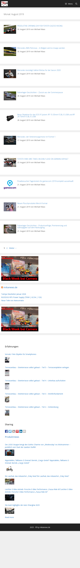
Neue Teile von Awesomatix (12, 300)
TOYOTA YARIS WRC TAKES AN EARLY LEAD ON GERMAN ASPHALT (42, 159)
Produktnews (12, 436)
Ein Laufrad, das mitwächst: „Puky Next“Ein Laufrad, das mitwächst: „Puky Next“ (37, 476)
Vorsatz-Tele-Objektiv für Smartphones (20, 354)
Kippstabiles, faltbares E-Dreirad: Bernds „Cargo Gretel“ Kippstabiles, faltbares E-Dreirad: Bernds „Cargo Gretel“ (37, 461)
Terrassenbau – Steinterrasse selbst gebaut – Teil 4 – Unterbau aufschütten (35, 380)
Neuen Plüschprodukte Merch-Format (32, 203)
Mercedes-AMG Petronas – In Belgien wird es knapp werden (41, 48)
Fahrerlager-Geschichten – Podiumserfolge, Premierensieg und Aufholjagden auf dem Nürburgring (42, 226)
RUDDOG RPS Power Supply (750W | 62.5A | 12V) (21, 297)
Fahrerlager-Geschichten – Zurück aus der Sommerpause (40, 92)
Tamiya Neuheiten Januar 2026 (13, 294)
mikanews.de (10, 287)
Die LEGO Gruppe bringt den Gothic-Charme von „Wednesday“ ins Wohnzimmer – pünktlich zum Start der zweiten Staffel (37, 445)
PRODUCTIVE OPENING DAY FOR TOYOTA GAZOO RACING (40, 26)
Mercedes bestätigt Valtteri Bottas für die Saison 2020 (39, 70)
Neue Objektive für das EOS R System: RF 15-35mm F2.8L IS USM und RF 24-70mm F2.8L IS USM (46, 115)
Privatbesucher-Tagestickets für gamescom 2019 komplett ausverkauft (45, 181)
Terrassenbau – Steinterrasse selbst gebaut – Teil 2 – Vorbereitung (31, 407)
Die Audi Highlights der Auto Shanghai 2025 (22, 505)
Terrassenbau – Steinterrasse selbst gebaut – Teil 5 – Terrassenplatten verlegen (37, 367)
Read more (9, 517)
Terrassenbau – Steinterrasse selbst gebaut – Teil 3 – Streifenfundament (34, 394)
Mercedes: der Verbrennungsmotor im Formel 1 (36, 137)
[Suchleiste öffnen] (76, 3)
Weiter (13, 248)
